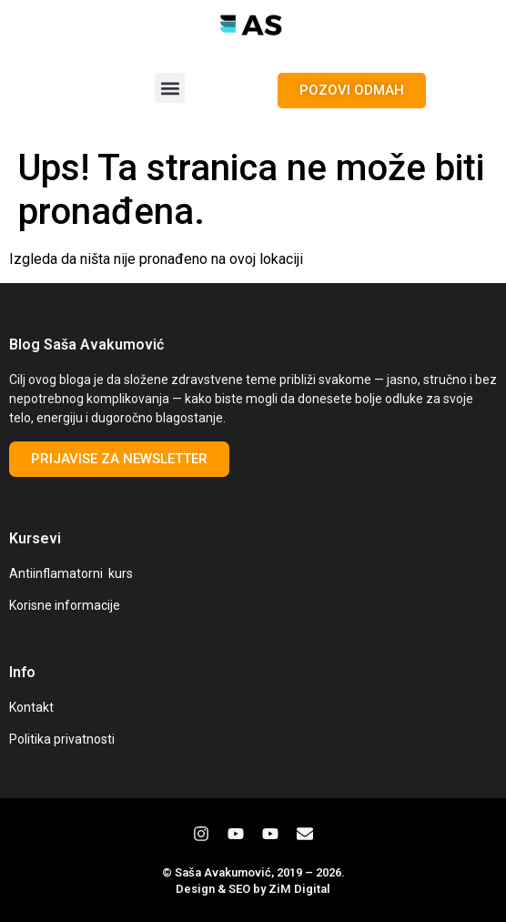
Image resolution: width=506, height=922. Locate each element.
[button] (170, 88)
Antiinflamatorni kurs (71, 573)
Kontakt (31, 707)
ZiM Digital (299, 889)
